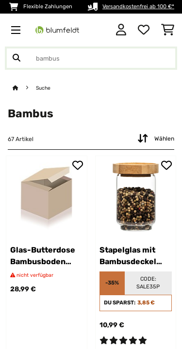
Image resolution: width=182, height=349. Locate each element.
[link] (46, 196)
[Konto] (121, 30)
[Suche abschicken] (16, 58)
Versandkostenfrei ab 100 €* (138, 6)
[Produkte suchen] (91, 58)
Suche (43, 88)
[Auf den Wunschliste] (77, 165)
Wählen (154, 138)
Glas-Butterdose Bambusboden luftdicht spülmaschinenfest (46, 256)
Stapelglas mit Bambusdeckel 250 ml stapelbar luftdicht (131, 256)
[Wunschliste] (143, 30)
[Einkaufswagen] (167, 30)
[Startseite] (24, 88)
